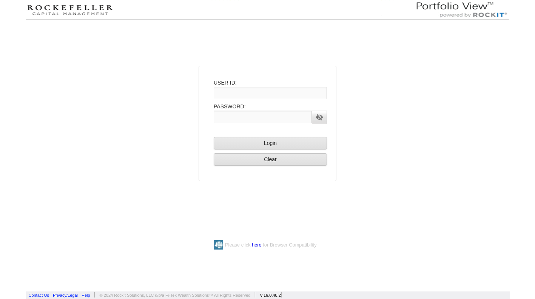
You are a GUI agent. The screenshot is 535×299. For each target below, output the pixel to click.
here (257, 245)
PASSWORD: (230, 106)
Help (86, 295)
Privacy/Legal (65, 295)
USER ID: (225, 83)
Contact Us (39, 295)
